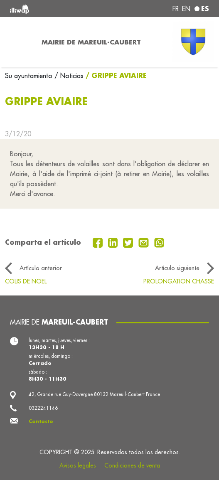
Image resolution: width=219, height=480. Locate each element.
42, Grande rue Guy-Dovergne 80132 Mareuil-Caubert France (94, 394)
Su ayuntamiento (29, 75)
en (186, 9)
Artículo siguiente (177, 268)
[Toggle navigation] (18, 42)
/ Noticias (69, 75)
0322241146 (43, 408)
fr (175, 9)
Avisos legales (77, 465)
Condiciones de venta (132, 465)
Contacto (41, 421)
